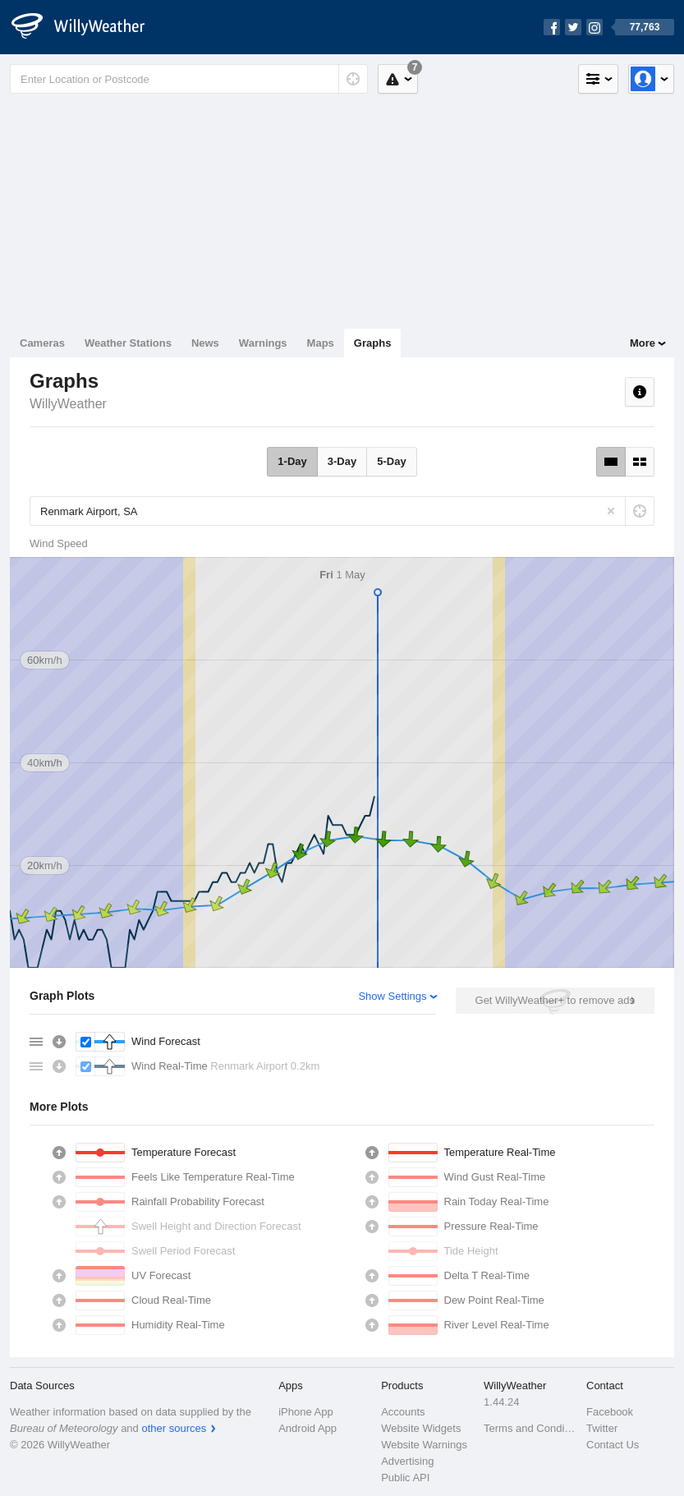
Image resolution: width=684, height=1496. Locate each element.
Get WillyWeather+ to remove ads (555, 1000)
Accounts (403, 1412)
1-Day (292, 461)
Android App (307, 1428)
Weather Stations (128, 343)
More (642, 343)
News (205, 343)
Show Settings (392, 996)
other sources (173, 1428)
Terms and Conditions (530, 1428)
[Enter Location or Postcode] (189, 79)
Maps (320, 343)
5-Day (391, 461)
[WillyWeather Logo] (87, 27)
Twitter (601, 1428)
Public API (405, 1477)
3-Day (342, 461)
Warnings (263, 343)
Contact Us (612, 1444)
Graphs (373, 343)
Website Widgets (421, 1428)
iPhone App (305, 1412)
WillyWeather (68, 404)
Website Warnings (424, 1444)
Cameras (42, 343)
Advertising (407, 1461)
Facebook (609, 1412)
